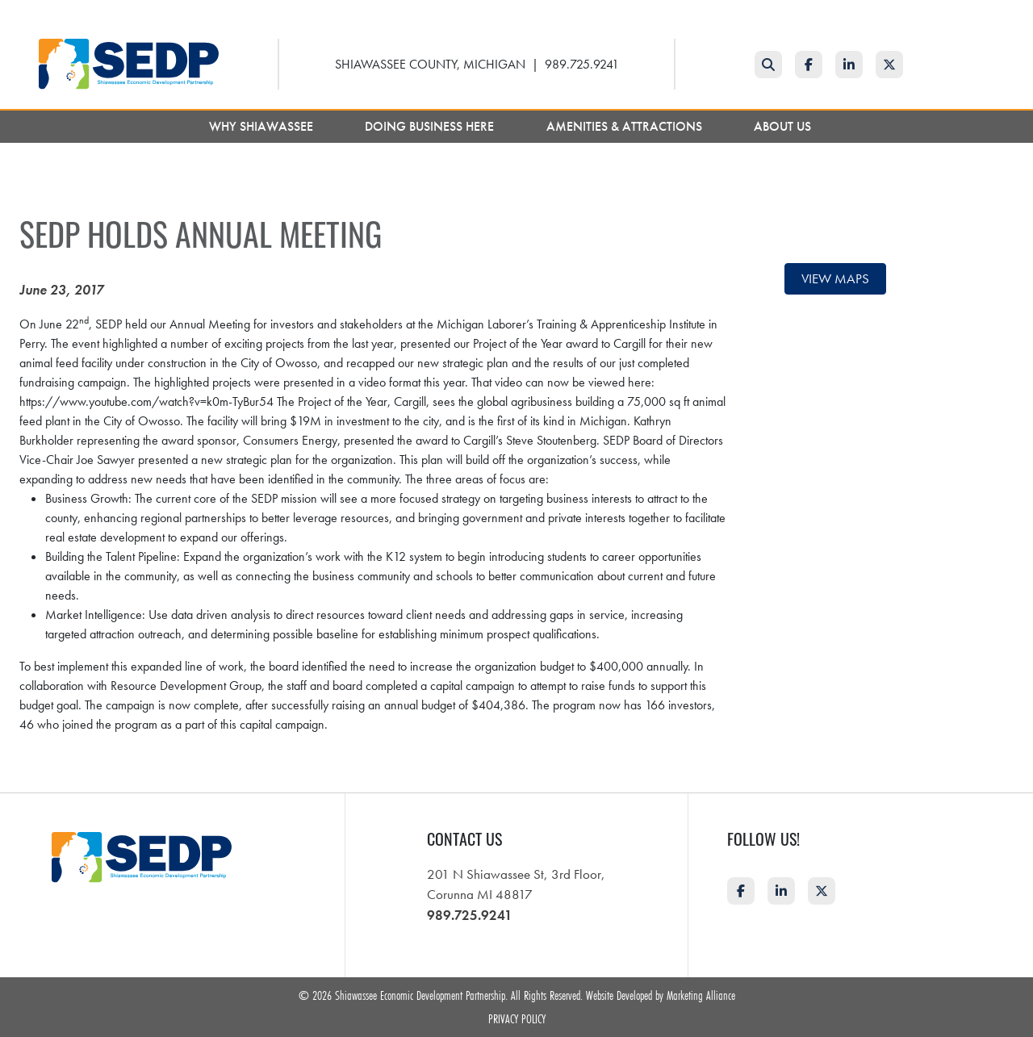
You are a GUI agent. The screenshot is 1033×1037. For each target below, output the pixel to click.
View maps (835, 278)
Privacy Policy (517, 1018)
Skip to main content (0, 13)
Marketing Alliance (701, 995)
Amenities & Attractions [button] (625, 126)
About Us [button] (784, 126)
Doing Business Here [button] (431, 126)
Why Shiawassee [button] (262, 126)
